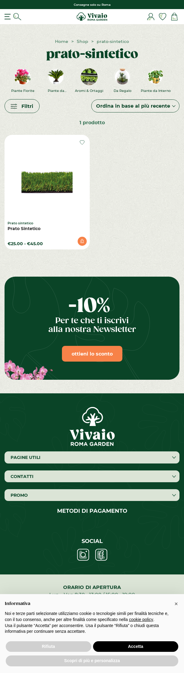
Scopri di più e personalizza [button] (92, 660)
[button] (176, 604)
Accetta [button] (135, 646)
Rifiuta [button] (48, 646)
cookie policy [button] (141, 619)
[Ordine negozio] (135, 105)
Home (61, 41)
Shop (82, 41)
